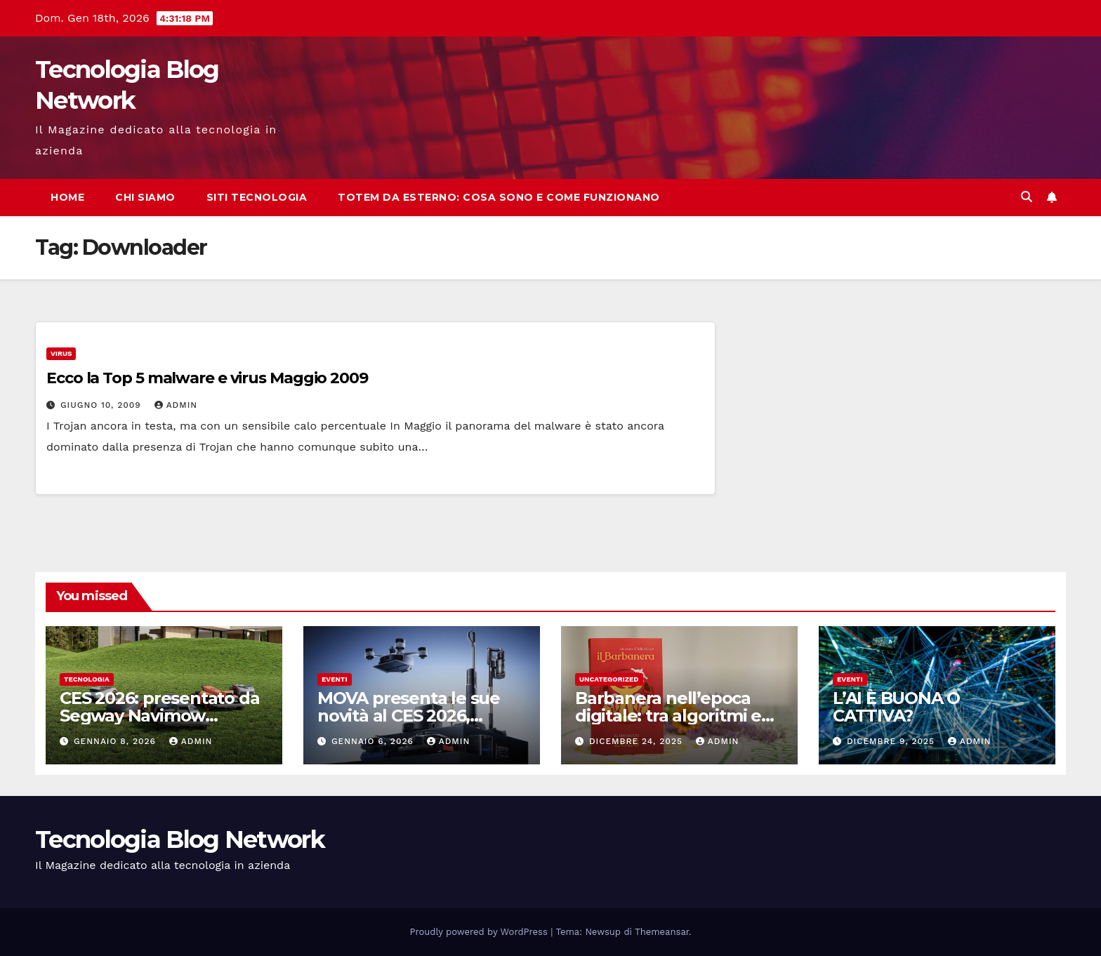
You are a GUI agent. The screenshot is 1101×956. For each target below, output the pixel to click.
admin (176, 405)
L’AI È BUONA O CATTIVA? (896, 707)
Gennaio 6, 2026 (374, 741)
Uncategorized (609, 679)
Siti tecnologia (257, 197)
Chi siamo (145, 197)
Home (67, 197)
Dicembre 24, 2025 (637, 741)
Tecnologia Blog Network (179, 839)
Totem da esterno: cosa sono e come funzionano (499, 197)
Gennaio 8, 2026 (116, 741)
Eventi (335, 679)
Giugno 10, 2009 (102, 405)
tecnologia (87, 679)
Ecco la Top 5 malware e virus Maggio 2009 (207, 378)
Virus (61, 353)
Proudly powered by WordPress (480, 932)
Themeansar (662, 932)
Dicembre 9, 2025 (892, 741)
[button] (1026, 197)
